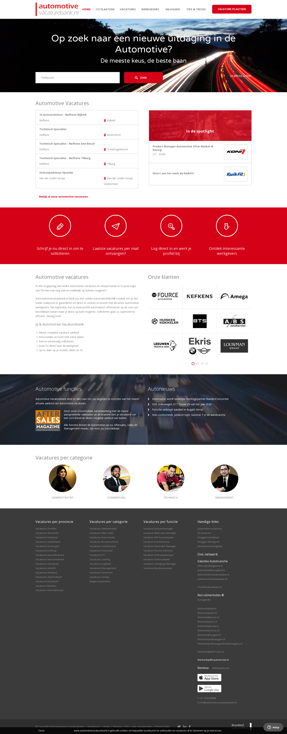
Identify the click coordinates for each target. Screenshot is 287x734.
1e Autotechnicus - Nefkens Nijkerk (63, 114)
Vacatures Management (103, 568)
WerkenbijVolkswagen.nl (211, 639)
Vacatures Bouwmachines (104, 541)
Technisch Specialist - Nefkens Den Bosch (67, 143)
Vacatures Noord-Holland (50, 559)
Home (86, 9)
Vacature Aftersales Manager (160, 533)
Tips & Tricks (196, 9)
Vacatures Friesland (47, 537)
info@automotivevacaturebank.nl (218, 702)
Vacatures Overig (99, 577)
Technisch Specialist (52, 129)
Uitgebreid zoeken (240, 75)
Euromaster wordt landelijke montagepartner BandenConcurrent (190, 399)
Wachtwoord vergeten (209, 546)
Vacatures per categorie (109, 521)
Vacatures (128, 9)
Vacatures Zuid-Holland (49, 577)
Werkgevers (150, 9)
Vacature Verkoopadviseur (159, 555)
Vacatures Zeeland (46, 572)
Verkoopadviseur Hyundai (56, 172)
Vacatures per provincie (54, 521)
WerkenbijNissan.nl (208, 617)
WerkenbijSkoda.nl (208, 626)
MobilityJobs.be (220, 668)
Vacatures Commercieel (103, 546)
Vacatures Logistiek (100, 563)
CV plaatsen (105, 9)
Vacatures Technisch (101, 572)
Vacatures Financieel (101, 550)
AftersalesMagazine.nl (210, 565)
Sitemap (117, 726)
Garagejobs (204, 599)
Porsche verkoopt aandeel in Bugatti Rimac (177, 409)
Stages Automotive (100, 581)
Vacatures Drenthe (46, 528)
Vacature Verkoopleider (157, 559)
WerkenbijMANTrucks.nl (210, 651)
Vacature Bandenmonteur (158, 568)
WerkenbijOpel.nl (207, 613)
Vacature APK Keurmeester (159, 537)
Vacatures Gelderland (48, 541)
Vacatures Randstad (47, 581)
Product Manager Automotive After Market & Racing (183, 148)
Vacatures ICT (97, 555)
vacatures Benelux (46, 585)
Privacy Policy (162, 726)
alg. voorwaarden (142, 726)
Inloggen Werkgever (208, 541)
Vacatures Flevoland (47, 533)
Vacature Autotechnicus (157, 541)
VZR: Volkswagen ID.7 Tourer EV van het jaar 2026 (182, 404)
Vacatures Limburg (46, 550)
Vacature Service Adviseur (158, 550)
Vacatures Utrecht (45, 568)
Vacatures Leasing (100, 559)
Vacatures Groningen (47, 546)
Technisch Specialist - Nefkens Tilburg (65, 158)
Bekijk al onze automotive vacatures (63, 196)
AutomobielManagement (211, 570)
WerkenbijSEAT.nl (207, 621)
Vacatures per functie (161, 521)
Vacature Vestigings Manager (160, 563)
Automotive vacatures (209, 528)
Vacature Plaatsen (232, 9)
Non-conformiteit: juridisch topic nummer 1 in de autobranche (188, 415)
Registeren (94, 726)
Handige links (208, 521)
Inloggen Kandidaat (208, 537)
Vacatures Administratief (103, 528)
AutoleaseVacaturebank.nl (212, 579)
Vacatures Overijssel (47, 563)
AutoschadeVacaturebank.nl (213, 574)
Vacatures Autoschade (102, 537)
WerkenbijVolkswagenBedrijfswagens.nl (219, 643)
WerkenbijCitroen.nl (208, 630)
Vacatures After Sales (102, 533)
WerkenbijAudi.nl (206, 608)
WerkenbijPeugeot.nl (209, 634)
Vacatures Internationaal (49, 590)
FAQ (127, 726)
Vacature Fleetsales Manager (160, 546)
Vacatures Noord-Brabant (50, 555)
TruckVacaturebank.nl (209, 587)
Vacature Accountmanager (158, 528)
